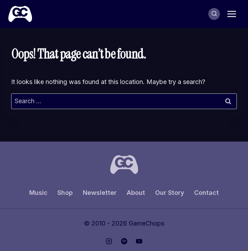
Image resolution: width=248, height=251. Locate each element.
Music (38, 192)
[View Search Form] (214, 14)
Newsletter (100, 192)
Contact (206, 192)
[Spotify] (124, 241)
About (136, 192)
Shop (65, 192)
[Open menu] (231, 14)
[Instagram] (109, 241)
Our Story (169, 192)
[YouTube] (139, 241)
